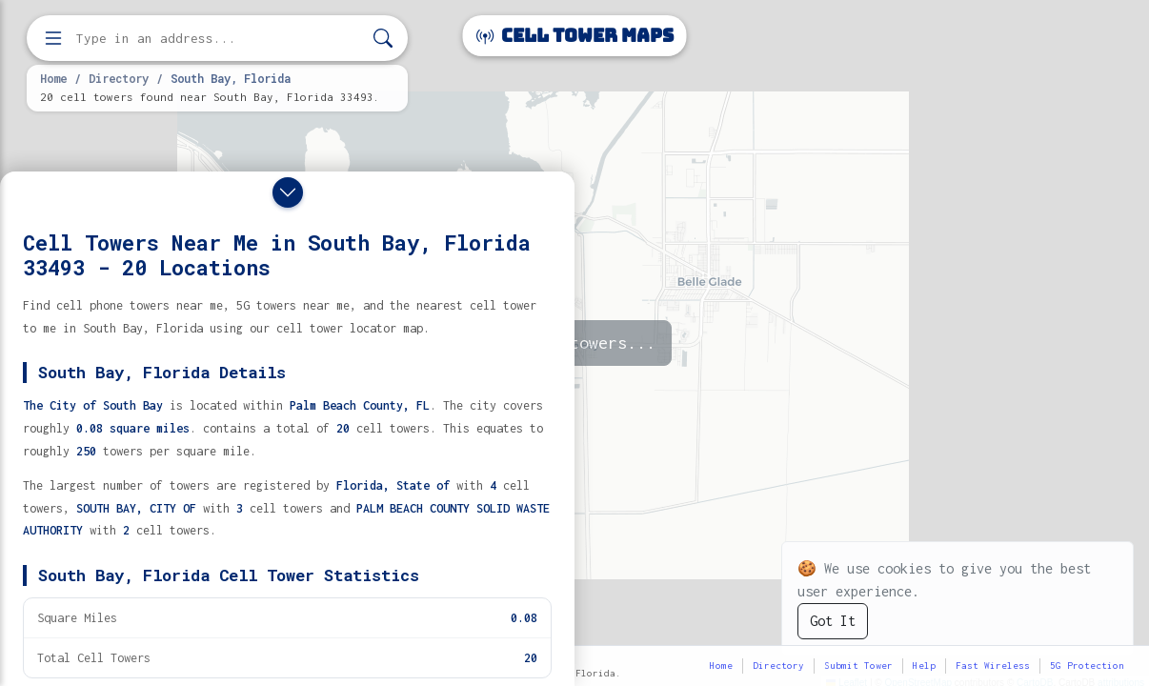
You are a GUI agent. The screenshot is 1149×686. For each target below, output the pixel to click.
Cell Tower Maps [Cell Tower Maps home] (575, 36)
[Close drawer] (287, 192)
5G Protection (1087, 665)
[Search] (383, 38)
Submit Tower (858, 665)
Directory (119, 78)
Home (53, 78)
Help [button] (924, 665)
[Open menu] (53, 38)
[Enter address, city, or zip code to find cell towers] (219, 38)
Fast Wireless (993, 665)
